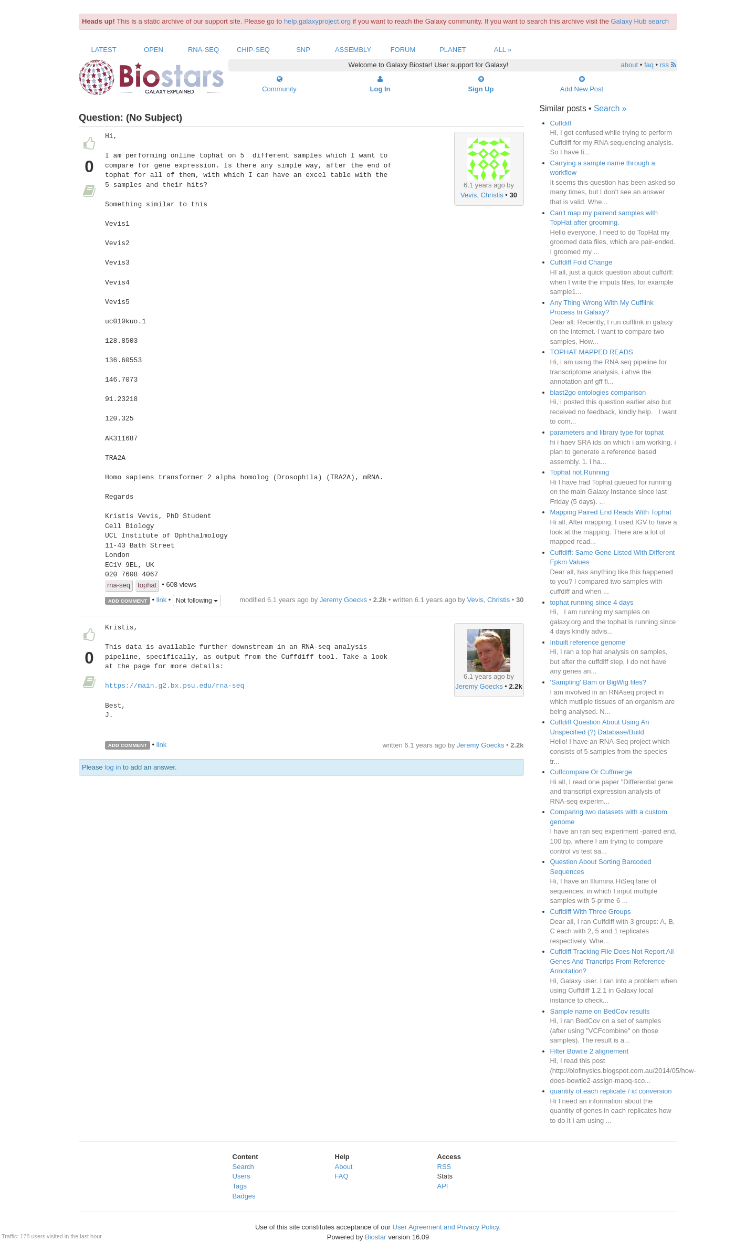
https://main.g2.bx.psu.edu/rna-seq (174, 686)
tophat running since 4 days (592, 602)
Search (243, 1167)
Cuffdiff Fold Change (581, 262)
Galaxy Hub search (640, 21)
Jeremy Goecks (343, 600)
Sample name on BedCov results (600, 1011)
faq (649, 65)
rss (668, 65)
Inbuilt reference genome (588, 642)
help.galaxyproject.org (317, 21)
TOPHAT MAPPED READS (591, 352)
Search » (610, 108)
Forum (403, 50)
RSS (444, 1167)
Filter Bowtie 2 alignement (589, 1051)
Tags (240, 1186)
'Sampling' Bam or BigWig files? (598, 682)
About (344, 1167)
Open (153, 50)
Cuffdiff (561, 123)
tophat (147, 585)
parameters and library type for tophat (607, 432)
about (629, 65)
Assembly (353, 50)
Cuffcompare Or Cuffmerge (591, 772)
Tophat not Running (580, 472)
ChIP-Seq (253, 50)
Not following (197, 600)
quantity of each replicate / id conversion (611, 1091)
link (161, 600)
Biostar (375, 1237)
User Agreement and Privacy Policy (446, 1227)
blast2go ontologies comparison (598, 392)
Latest (103, 50)
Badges (244, 1196)
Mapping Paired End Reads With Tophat (610, 512)
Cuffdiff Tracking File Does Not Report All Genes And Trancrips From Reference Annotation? (612, 961)
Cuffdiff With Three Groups (590, 911)
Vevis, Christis (481, 195)
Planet (452, 50)
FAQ (342, 1176)
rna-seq (118, 585)
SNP (303, 50)
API (442, 1186)
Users (241, 1176)
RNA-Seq (203, 50)
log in (112, 767)
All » (503, 50)
